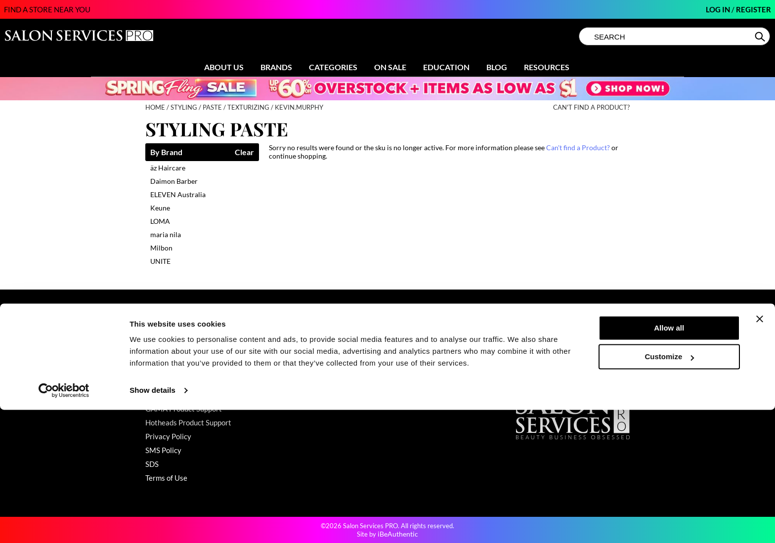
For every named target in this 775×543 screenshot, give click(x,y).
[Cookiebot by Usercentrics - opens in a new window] (64, 523)
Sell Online (410, 367)
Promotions (287, 339)
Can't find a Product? (591, 107)
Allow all (669, 461)
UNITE (160, 261)
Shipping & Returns (176, 367)
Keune (160, 208)
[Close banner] (759, 452)
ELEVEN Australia (178, 194)
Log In (719, 9)
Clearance (285, 353)
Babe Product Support (180, 380)
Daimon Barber (174, 181)
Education (446, 67)
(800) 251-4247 (542, 339)
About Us (224, 67)
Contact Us (163, 339)
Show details (152, 523)
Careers (405, 380)
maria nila (165, 234)
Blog (496, 67)
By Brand (166, 152)
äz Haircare (167, 168)
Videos (280, 394)
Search (761, 37)
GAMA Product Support (183, 408)
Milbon (161, 248)
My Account (164, 353)
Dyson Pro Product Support (189, 394)
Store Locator (414, 353)
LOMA (160, 221)
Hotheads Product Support (188, 422)
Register (753, 9)
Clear (244, 152)
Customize (669, 490)
